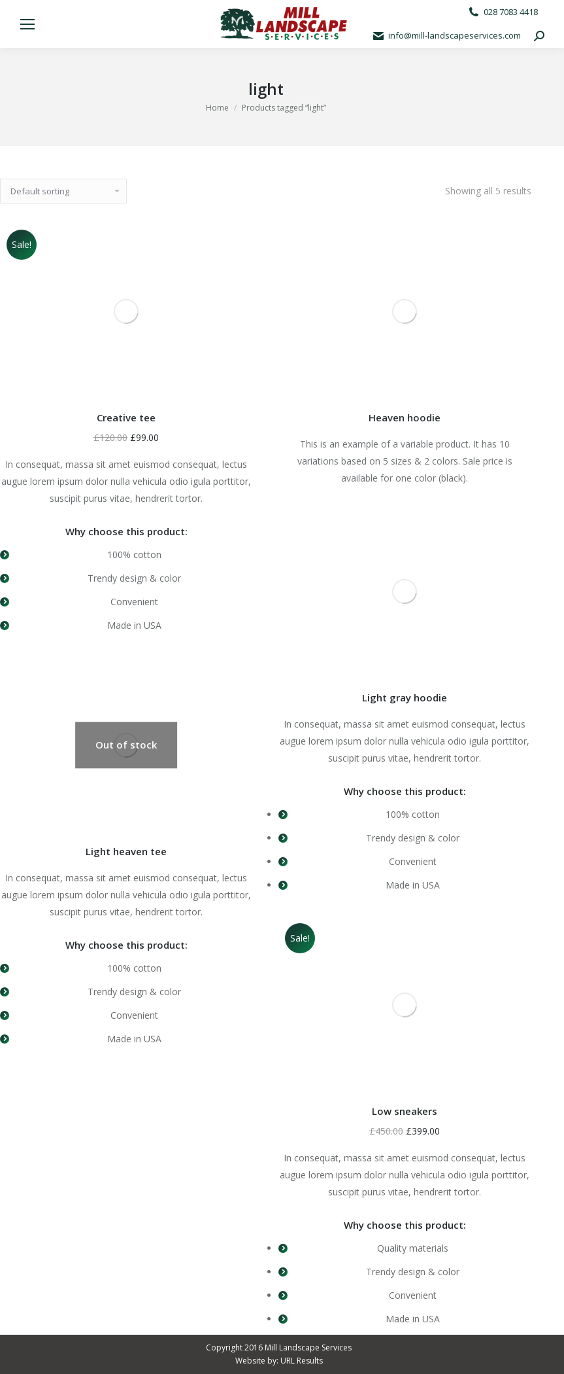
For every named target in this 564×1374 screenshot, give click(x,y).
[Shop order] (63, 191)
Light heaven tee (126, 851)
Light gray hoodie (404, 697)
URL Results (301, 1360)
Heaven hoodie (404, 417)
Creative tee (126, 417)
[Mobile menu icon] (27, 24)
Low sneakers (404, 1111)
